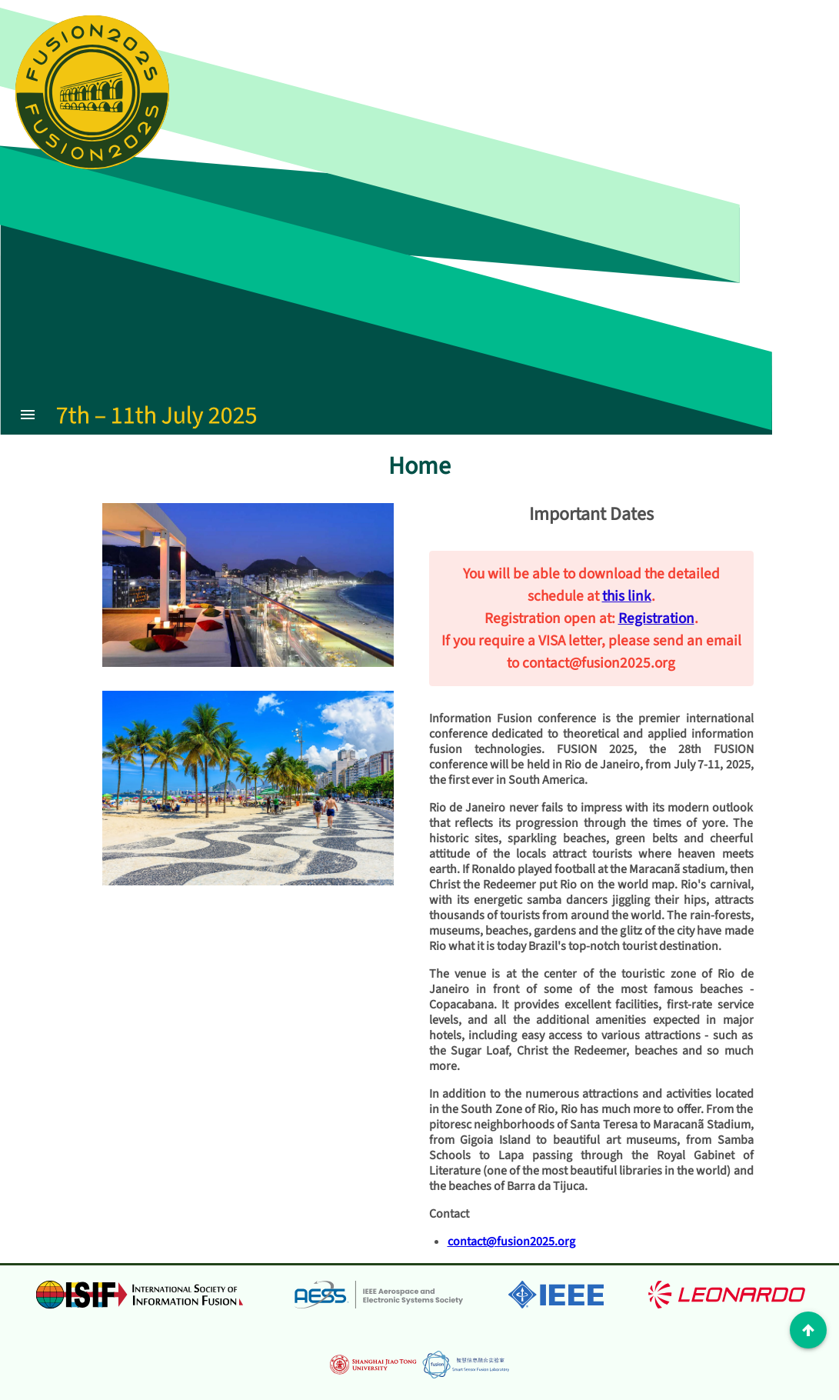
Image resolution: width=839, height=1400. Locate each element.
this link (626, 596)
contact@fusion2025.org (511, 1241)
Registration (656, 618)
